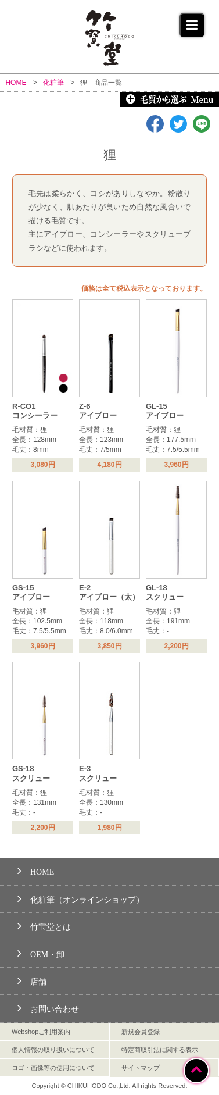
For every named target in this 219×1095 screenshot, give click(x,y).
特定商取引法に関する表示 (159, 1049)
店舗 (31, 980)
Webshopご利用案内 (41, 1031)
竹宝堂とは (44, 925)
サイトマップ (140, 1067)
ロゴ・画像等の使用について (53, 1067)
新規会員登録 (140, 1031)
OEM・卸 (40, 953)
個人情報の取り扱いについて (53, 1049)
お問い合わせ (48, 1007)
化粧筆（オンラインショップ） (80, 898)
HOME (35, 870)
